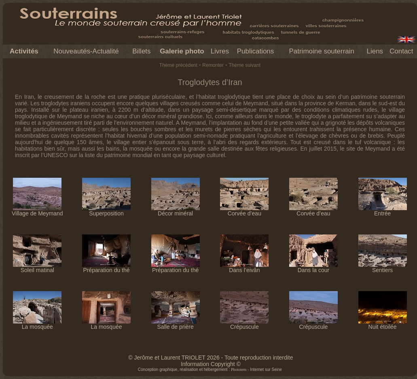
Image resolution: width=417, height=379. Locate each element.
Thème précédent (178, 65)
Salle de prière (175, 324)
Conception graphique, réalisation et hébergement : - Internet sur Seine (210, 369)
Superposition (106, 211)
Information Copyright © (211, 364)
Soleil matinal (37, 267)
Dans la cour (313, 267)
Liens (374, 51)
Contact (401, 51)
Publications (255, 51)
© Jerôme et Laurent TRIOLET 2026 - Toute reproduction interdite (210, 357)
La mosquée (37, 324)
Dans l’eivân (244, 267)
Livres (220, 51)
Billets (141, 51)
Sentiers (382, 267)
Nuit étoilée (382, 324)
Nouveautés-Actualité (86, 51)
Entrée (382, 211)
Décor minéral (175, 211)
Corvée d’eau (244, 211)
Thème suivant (244, 65)
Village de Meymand (37, 211)
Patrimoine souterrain (321, 51)
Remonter (213, 65)
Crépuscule (244, 324)
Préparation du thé (106, 267)
